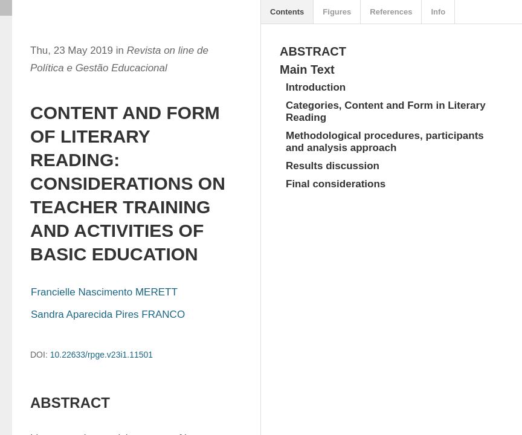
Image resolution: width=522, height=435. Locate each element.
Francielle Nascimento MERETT (104, 292)
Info (438, 11)
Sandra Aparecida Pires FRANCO (108, 314)
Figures (337, 11)
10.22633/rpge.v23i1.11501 (101, 354)
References (391, 11)
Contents (287, 11)
